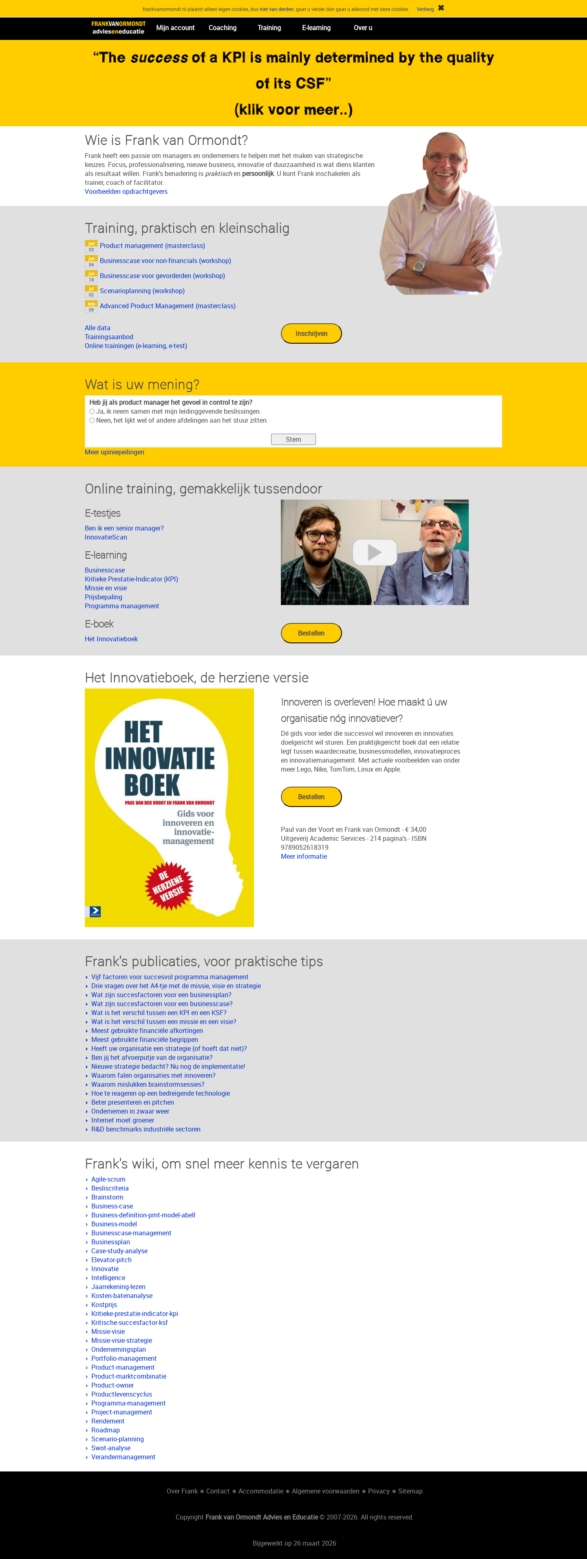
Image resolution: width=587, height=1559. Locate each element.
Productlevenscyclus (121, 1394)
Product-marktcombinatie (128, 1376)
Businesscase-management (131, 1232)
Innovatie (105, 1268)
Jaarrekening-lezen (118, 1286)
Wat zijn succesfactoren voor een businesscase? (162, 1003)
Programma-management (128, 1403)
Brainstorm (107, 1197)
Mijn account (175, 27)
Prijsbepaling (103, 596)
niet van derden (277, 9)
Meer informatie (304, 856)
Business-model (114, 1223)
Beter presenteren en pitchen (132, 1102)
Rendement (108, 1420)
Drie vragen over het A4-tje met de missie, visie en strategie (176, 985)
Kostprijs (104, 1304)
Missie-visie (108, 1331)
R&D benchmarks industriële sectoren (146, 1129)
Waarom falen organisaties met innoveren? (153, 1075)
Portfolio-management (124, 1358)
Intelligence (108, 1277)
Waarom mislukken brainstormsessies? (148, 1084)
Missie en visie (106, 587)
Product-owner (112, 1385)
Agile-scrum (108, 1179)
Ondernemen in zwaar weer (130, 1111)
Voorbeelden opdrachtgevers (126, 191)
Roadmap (105, 1429)
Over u (363, 27)
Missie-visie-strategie (121, 1340)
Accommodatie (260, 1491)
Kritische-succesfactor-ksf (129, 1322)
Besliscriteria (110, 1188)
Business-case (112, 1206)
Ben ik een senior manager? (124, 528)
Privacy (379, 1491)
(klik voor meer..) (293, 109)
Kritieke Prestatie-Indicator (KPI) (131, 578)
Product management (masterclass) (152, 245)
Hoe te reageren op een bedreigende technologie (160, 1093)
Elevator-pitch (111, 1259)
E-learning (316, 27)
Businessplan (110, 1241)
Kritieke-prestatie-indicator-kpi (134, 1313)
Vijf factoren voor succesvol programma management (170, 976)
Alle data (97, 327)
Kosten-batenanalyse (121, 1295)
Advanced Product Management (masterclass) (168, 305)
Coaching (222, 27)
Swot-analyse (110, 1447)
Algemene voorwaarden (326, 1491)
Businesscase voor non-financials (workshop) (165, 260)
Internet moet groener (122, 1120)
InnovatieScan (106, 537)
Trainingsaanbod (109, 336)
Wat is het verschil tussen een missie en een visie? (163, 1021)
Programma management (122, 605)
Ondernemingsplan (118, 1349)
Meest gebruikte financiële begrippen (144, 1039)
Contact (218, 1491)
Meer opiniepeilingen (114, 451)
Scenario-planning (117, 1438)
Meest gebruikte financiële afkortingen (147, 1030)
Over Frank (182, 1491)
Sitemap (410, 1491)
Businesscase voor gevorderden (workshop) (162, 275)
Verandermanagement (123, 1456)
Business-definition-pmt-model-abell (143, 1214)
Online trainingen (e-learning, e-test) (136, 345)
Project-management (121, 1412)
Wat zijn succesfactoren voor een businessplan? (161, 994)
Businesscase (105, 570)
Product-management (123, 1367)
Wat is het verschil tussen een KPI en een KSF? (159, 1012)
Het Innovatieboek (111, 638)
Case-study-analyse (119, 1250)
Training (269, 27)
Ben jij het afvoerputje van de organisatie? (152, 1057)
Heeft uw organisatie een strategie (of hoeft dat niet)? (169, 1048)
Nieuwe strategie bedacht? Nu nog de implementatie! (168, 1066)
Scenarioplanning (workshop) (142, 290)
